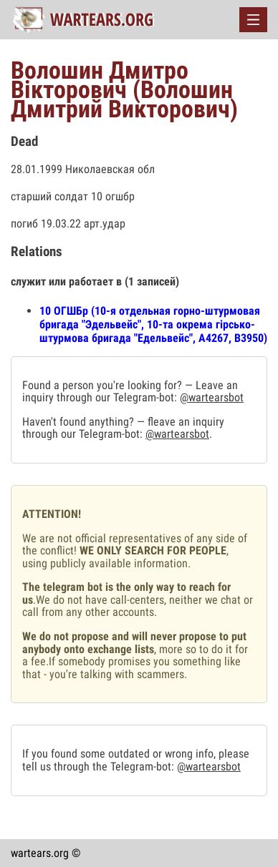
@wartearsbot (212, 397)
